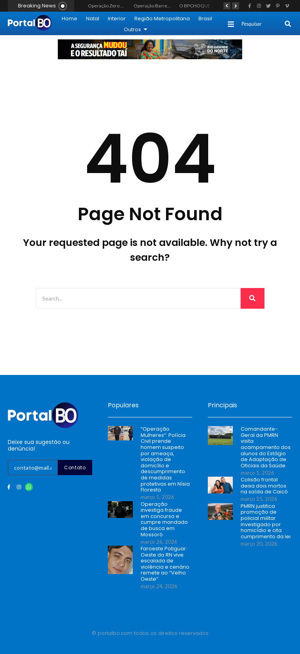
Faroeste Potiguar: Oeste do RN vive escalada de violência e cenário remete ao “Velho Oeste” (165, 564)
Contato (75, 467)
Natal (92, 18)
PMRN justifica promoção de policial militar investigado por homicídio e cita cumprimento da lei (266, 521)
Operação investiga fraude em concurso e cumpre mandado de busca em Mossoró (164, 519)
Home (69, 18)
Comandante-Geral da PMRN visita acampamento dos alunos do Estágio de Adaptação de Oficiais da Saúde (266, 447)
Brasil (205, 18)
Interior (117, 18)
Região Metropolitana (162, 18)
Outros (135, 29)
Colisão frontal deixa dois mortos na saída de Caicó (264, 486)
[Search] (262, 24)
